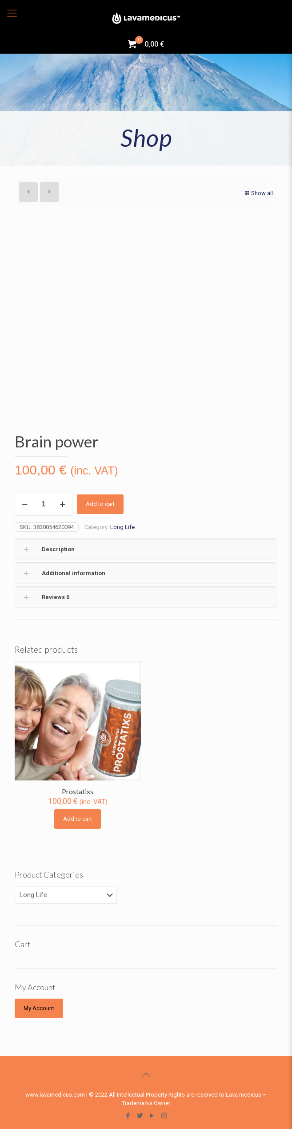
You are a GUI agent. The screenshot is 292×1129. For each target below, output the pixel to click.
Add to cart (100, 504)
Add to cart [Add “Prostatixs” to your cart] (77, 818)
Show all (258, 193)
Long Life (122, 527)
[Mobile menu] (12, 13)
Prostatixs (77, 791)
